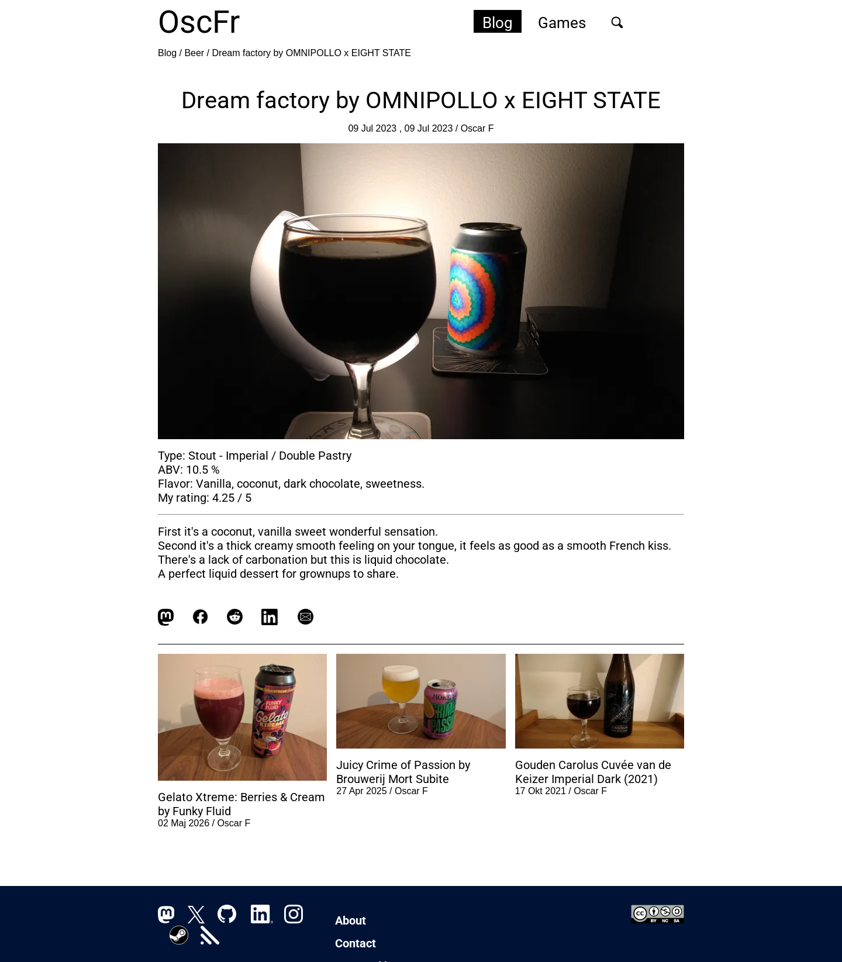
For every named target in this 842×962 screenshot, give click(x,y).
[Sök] (617, 22)
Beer (194, 53)
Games (562, 23)
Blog (497, 23)
